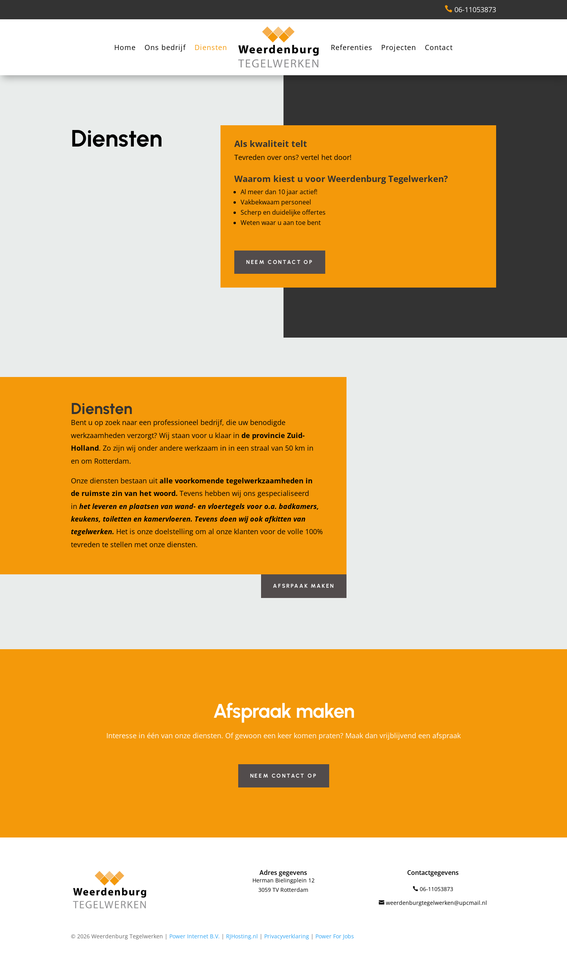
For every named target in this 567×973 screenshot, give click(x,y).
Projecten (398, 47)
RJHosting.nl (242, 936)
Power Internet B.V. (194, 936)
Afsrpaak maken (304, 586)
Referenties (351, 47)
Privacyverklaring (286, 936)
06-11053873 (470, 9)
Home (125, 47)
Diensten (211, 47)
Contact (439, 47)
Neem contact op (279, 262)
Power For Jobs (334, 936)
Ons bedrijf (165, 47)
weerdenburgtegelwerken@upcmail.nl (433, 902)
